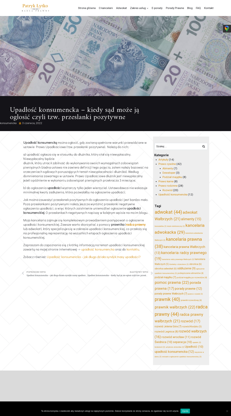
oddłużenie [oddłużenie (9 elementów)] (186, 268)
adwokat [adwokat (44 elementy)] (168, 212)
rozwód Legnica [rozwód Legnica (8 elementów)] (166, 331)
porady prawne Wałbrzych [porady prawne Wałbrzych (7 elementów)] (171, 293)
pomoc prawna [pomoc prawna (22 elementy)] (172, 282)
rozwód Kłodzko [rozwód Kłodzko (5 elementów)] (192, 326)
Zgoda (185, 411)
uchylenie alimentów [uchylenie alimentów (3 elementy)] (175, 347)
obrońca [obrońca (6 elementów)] (195, 264)
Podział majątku (172, 177)
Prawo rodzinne (167, 185)
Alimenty (168, 168)
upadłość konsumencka (98, 249)
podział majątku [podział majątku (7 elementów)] (165, 277)
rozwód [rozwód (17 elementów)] (190, 321)
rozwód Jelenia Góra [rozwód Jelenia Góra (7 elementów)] (168, 326)
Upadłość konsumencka (172, 194)
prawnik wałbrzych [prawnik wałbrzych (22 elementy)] (175, 307)
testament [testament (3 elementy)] (160, 347)
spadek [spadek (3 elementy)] (197, 342)
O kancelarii (106, 8)
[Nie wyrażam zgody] (227, 411)
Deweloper (169, 172)
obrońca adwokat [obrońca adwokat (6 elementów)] (166, 268)
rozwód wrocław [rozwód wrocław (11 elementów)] (176, 337)
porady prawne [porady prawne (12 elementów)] (188, 289)
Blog (190, 8)
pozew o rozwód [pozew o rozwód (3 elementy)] (195, 294)
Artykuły (163, 159)
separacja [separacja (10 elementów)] (182, 342)
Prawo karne (165, 181)
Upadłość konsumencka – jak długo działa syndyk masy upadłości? (94, 257)
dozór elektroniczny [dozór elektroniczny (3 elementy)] (176, 226)
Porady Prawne (175, 8)
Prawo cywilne (167, 164)
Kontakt (209, 8)
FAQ (198, 8)
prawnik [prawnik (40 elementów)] (167, 299)
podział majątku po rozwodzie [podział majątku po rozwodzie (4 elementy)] (192, 277)
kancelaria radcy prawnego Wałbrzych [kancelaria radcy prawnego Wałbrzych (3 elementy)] (178, 259)
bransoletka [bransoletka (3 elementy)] (161, 226)
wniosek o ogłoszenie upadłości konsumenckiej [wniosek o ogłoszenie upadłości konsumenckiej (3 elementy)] (181, 357)
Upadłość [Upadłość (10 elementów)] (194, 346)
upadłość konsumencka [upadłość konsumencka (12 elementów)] (174, 352)
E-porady (157, 8)
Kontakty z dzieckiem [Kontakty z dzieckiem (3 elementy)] (179, 264)
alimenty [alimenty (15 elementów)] (191, 219)
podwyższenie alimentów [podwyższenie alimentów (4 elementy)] (190, 273)
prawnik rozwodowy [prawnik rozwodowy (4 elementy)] (191, 300)
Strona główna (87, 8)
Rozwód (167, 190)
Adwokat (121, 8)
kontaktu (133, 249)
